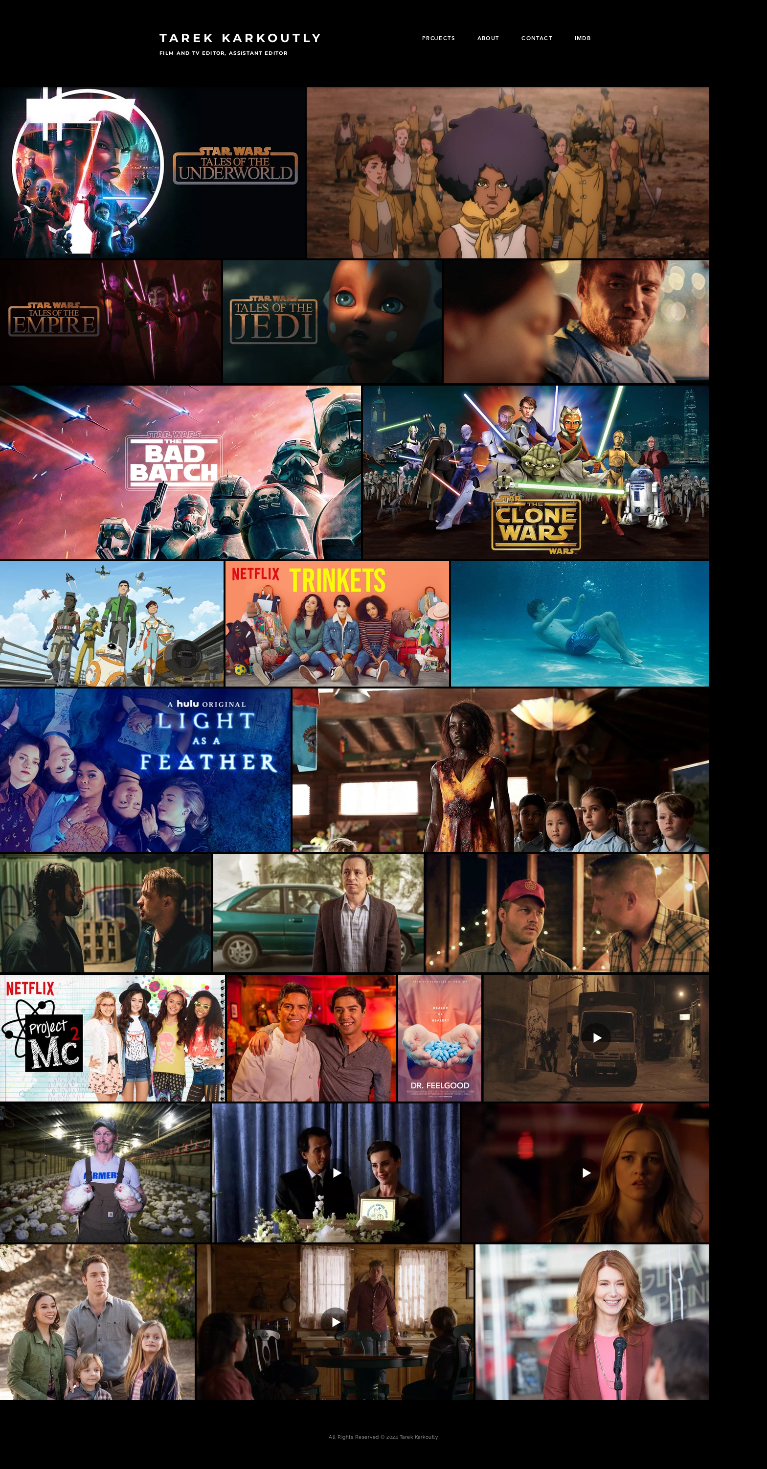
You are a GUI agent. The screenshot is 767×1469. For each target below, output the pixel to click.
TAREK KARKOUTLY (241, 38)
